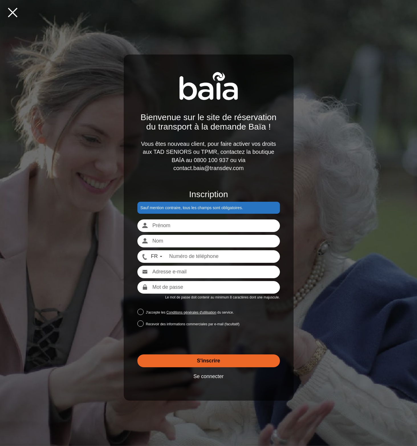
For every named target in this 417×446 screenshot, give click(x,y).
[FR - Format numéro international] (151, 256)
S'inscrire (208, 361)
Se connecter (208, 376)
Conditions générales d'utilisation (191, 312)
